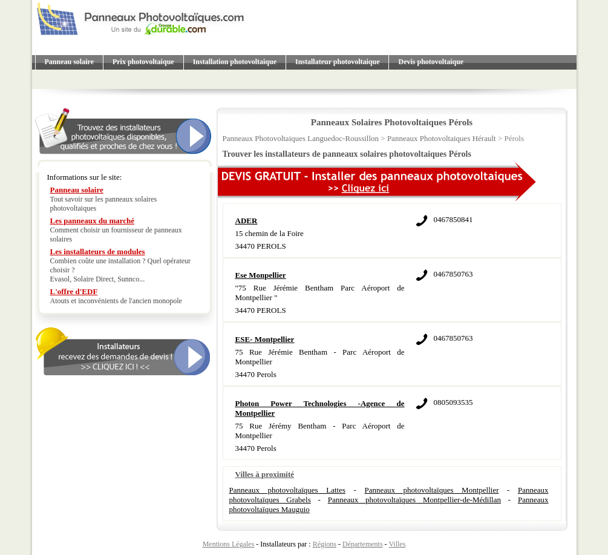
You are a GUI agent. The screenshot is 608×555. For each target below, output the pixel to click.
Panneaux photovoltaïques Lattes (287, 489)
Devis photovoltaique (430, 61)
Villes (396, 544)
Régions (324, 544)
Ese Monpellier (260, 275)
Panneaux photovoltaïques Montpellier (431, 489)
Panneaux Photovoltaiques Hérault (441, 138)
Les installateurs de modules (97, 251)
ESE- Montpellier (265, 339)
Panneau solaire (69, 61)
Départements (362, 544)
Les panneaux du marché (92, 220)
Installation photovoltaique (234, 61)
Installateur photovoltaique (337, 61)
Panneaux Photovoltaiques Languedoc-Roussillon (301, 138)
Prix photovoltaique (143, 61)
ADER (246, 220)
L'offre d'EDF (74, 291)
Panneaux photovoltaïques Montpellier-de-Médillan (414, 499)
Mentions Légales (229, 544)
